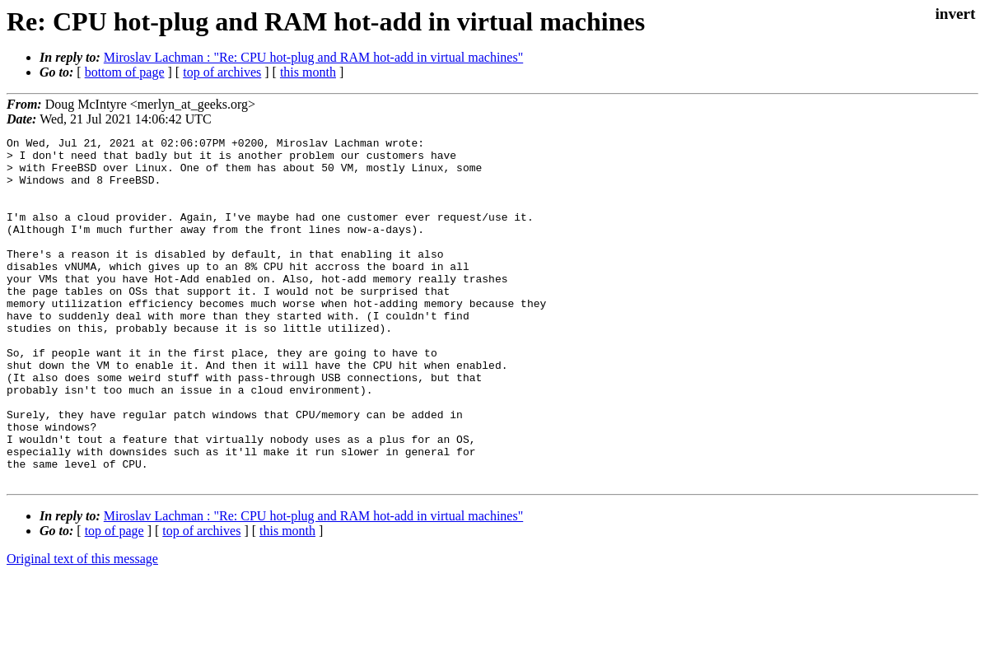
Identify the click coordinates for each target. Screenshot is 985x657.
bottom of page (125, 72)
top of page (114, 600)
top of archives (222, 72)
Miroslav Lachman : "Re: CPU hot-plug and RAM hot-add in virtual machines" (313, 57)
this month (308, 72)
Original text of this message (82, 628)
